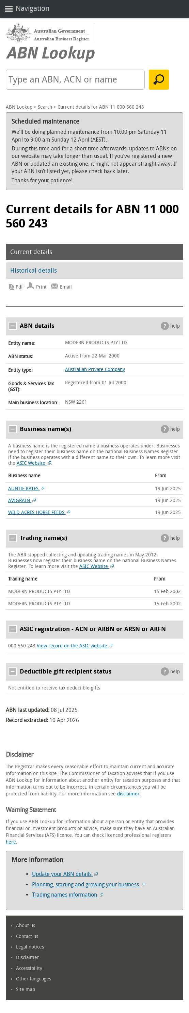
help (175, 326)
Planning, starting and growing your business (88, 884)
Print (41, 287)
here (11, 842)
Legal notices (30, 947)
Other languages (33, 979)
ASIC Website (34, 463)
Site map (25, 989)
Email (66, 287)
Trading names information (67, 894)
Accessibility (29, 968)
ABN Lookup (19, 107)
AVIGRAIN (22, 500)
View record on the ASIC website (75, 646)
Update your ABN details (65, 874)
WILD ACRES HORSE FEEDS (39, 512)
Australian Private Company (95, 369)
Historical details (33, 270)
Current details (31, 252)
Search (45, 107)
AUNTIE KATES (26, 489)
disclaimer (128, 794)
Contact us (27, 936)
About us (25, 925)
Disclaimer (27, 957)
